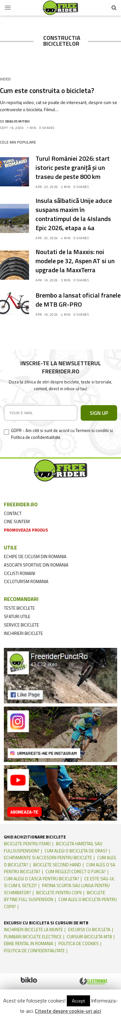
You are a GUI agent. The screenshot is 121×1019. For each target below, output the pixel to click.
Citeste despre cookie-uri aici (68, 1011)
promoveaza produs (26, 530)
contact (13, 513)
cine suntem (17, 521)
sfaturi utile (17, 616)
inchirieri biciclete (23, 633)
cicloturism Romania (26, 581)
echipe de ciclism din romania (35, 556)
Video (5, 79)
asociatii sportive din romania (36, 565)
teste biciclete (19, 608)
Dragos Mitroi (17, 121)
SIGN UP (99, 413)
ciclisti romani (19, 573)
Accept (78, 1000)
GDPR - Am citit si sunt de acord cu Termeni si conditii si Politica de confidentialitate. (62, 433)
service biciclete (21, 625)
